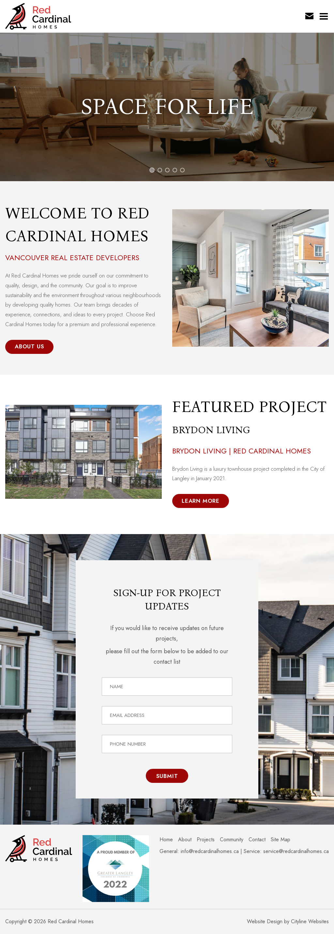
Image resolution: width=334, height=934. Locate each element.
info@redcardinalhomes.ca (210, 851)
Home (166, 839)
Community (231, 839)
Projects (206, 839)
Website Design (264, 921)
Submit (167, 776)
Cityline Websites (310, 921)
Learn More (201, 501)
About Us (29, 346)
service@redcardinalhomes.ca (296, 851)
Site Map (280, 839)
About (184, 839)
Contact (257, 839)
